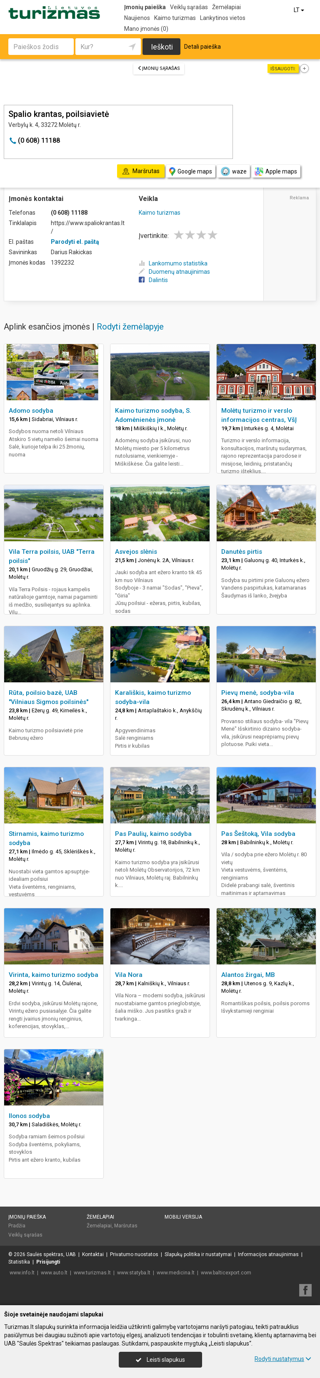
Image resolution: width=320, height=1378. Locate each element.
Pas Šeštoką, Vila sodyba (258, 834)
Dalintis (153, 280)
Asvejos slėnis (136, 551)
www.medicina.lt (176, 1273)
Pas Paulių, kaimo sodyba (153, 834)
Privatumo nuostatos (134, 1254)
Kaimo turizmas (175, 18)
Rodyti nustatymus (283, 1359)
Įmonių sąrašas (159, 68)
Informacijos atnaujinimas (268, 1254)
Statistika (19, 1262)
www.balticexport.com (226, 1273)
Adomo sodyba (31, 410)
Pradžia (16, 1226)
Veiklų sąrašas (189, 7)
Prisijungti (48, 1262)
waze (233, 171)
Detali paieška (202, 46)
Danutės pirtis (241, 551)
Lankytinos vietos (222, 18)
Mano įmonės (146, 28)
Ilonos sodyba (29, 1116)
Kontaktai (93, 1254)
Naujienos (137, 18)
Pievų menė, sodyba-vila (257, 692)
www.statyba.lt (133, 1273)
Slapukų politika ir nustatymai (198, 1254)
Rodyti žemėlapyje (130, 327)
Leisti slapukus (160, 1359)
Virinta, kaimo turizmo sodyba (53, 975)
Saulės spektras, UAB (51, 1254)
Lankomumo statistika (173, 263)
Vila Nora (128, 975)
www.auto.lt (54, 1273)
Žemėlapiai (226, 7)
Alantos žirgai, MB (248, 975)
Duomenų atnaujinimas (174, 271)
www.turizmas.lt (92, 1273)
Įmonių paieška (145, 7)
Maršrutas (126, 1226)
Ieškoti (162, 46)
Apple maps (276, 171)
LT (299, 10)
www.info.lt (22, 1273)
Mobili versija (183, 1217)
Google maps (190, 171)
